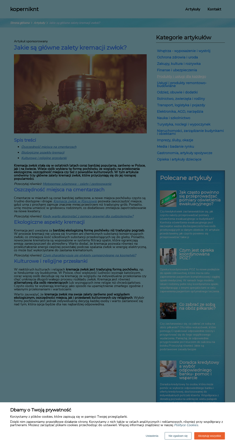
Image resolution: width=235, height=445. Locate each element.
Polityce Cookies (186, 425)
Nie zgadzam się (178, 435)
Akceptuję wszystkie (209, 435)
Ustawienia (152, 435)
